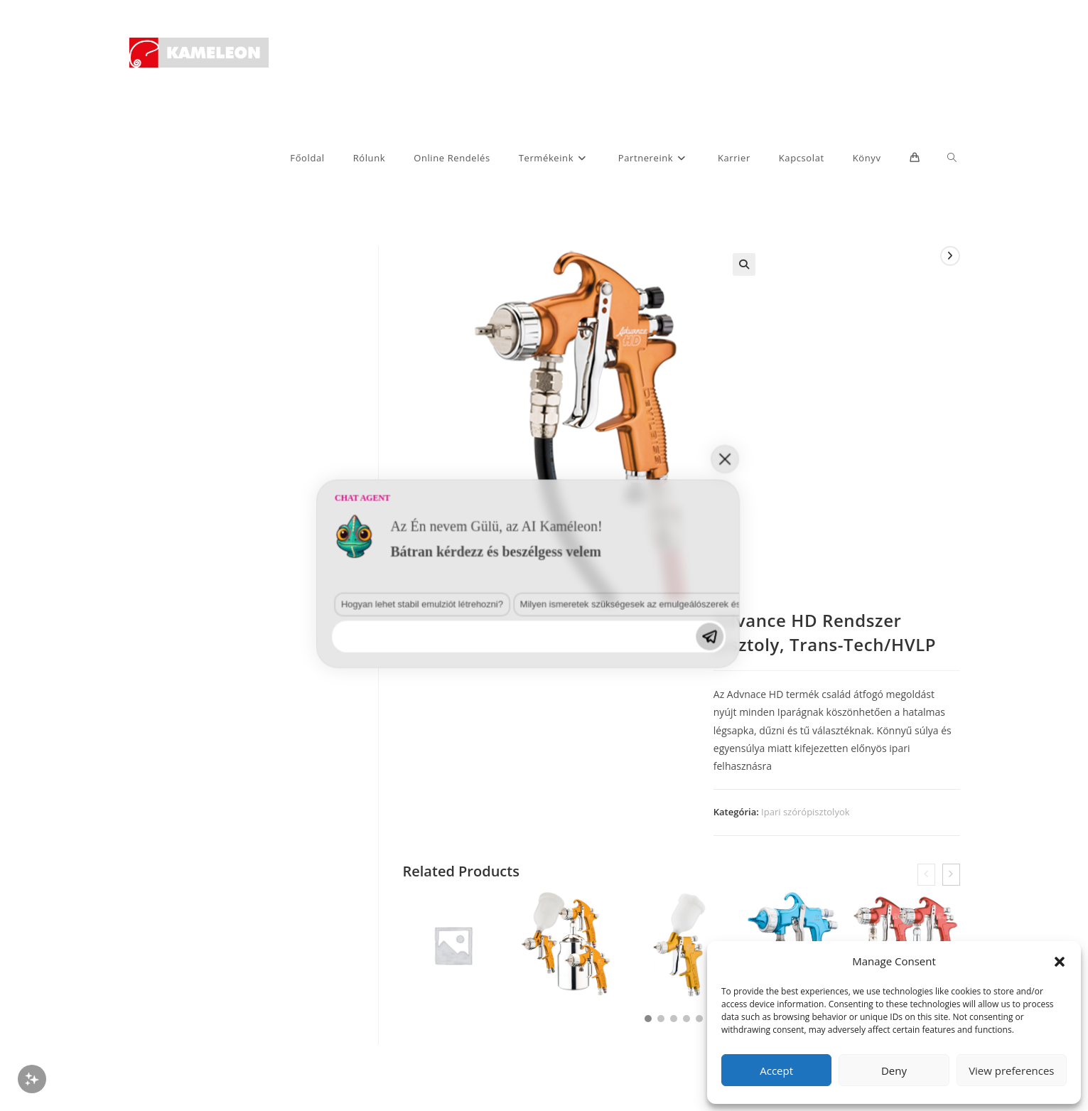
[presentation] (926, 875)
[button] (1059, 962)
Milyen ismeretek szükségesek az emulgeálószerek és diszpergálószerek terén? (355, 923)
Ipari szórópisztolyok (805, 811)
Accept (776, 1070)
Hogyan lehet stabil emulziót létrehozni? (166, 923)
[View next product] (950, 256)
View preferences (1011, 1070)
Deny (894, 1070)
